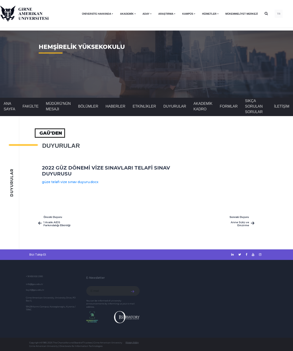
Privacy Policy (132, 342)
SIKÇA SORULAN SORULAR (254, 106)
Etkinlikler (144, 106)
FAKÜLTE (30, 106)
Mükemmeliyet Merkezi (241, 13)
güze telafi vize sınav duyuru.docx (70, 182)
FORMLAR (229, 106)
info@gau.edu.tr (34, 284)
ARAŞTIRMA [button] (166, 13)
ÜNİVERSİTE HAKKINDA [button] (96, 13)
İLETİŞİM (281, 106)
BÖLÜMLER (88, 106)
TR (278, 13)
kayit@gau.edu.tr (35, 290)
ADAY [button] (146, 13)
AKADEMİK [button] (126, 13)
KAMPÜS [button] (187, 13)
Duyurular (174, 106)
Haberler (115, 106)
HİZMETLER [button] (209, 13)
